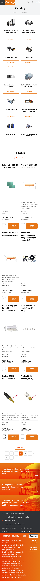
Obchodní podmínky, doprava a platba (16, 517)
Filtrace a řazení (21, 158)
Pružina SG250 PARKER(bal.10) (27, 377)
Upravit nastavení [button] (33, 542)
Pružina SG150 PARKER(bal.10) (8, 377)
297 (7, 457)
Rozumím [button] (33, 536)
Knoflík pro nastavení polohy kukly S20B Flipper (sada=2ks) (28, 236)
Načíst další (20, 447)
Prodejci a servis (9, 521)
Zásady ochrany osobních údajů (14, 514)
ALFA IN (15, 12)
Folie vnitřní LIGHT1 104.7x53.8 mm (10, 166)
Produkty (10, 39)
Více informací (11, 62)
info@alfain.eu (26, 531)
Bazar (10, 141)
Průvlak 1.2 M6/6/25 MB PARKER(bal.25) (10, 234)
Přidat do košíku (13, 226)
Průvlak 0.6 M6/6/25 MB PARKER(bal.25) (29, 166)
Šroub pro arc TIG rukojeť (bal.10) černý (28, 308)
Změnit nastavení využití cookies (14, 524)
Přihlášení (32, 2)
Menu (2, 2)
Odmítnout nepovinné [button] (33, 549)
